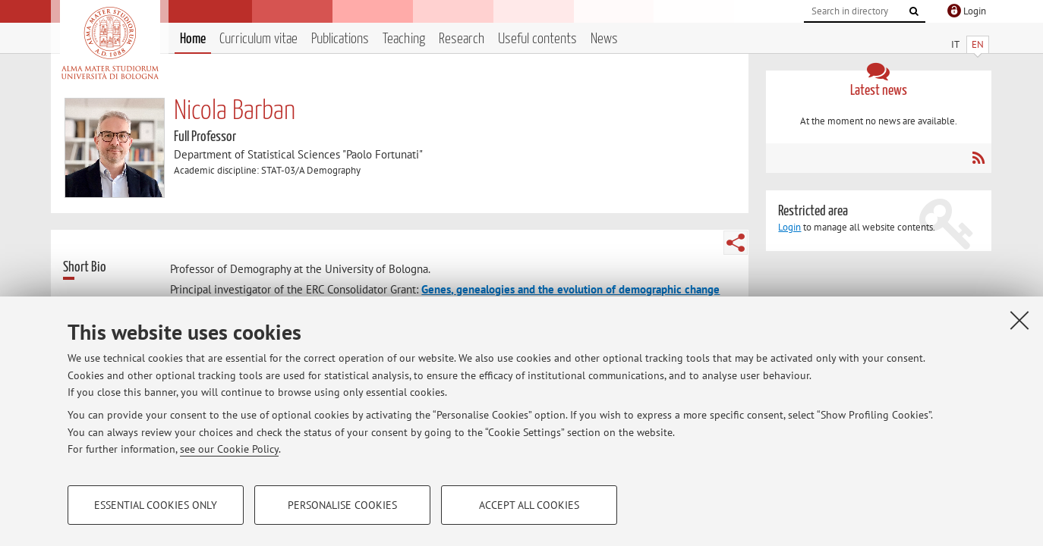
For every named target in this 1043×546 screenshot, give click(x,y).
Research (461, 39)
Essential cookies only (155, 505)
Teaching (404, 39)
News (604, 39)
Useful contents (537, 39)
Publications (340, 39)
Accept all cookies (529, 505)
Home (193, 39)
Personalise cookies (342, 505)
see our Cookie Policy (229, 449)
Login (789, 227)
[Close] (1019, 320)
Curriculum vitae (258, 39)
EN (978, 44)
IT (955, 44)
